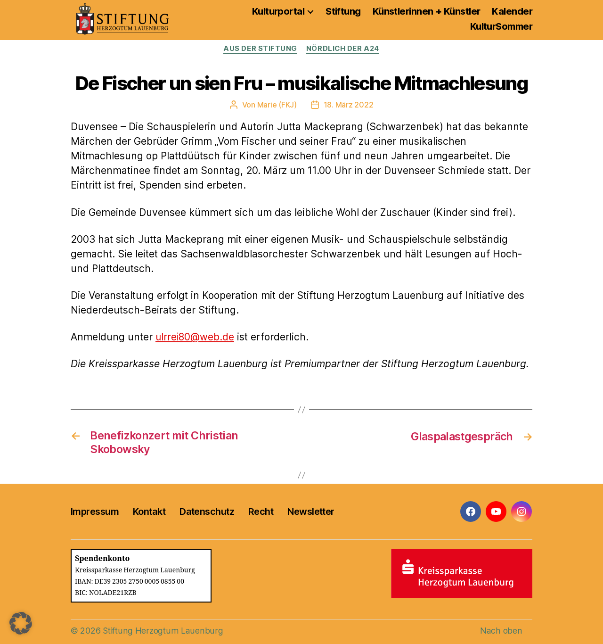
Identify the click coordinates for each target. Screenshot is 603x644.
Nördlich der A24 (343, 49)
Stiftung (343, 11)
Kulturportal (278, 11)
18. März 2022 (349, 104)
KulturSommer (501, 26)
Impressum (95, 511)
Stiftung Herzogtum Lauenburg (161, 631)
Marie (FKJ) (277, 104)
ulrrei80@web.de (195, 337)
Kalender (512, 11)
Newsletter (310, 511)
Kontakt (149, 511)
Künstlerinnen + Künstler (427, 11)
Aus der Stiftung (260, 49)
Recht (260, 511)
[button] (20, 623)
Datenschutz (206, 511)
